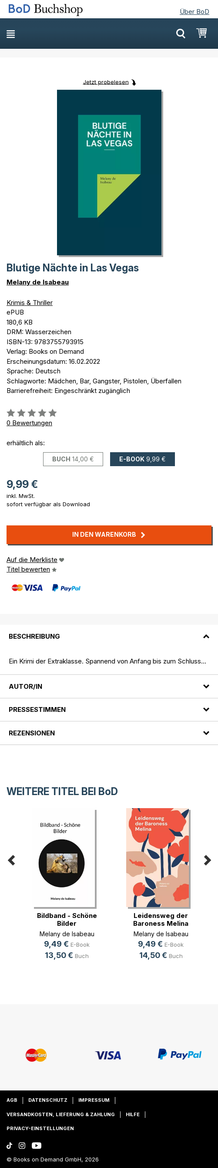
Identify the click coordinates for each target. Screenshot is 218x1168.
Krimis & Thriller (30, 302)
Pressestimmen (37, 709)
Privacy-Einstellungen (40, 1128)
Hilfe (133, 1114)
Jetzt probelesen (106, 81)
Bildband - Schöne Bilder (67, 919)
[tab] (109, 631)
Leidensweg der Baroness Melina (160, 919)
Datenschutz (47, 1100)
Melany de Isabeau (38, 282)
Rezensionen (32, 733)
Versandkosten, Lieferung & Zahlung (61, 1114)
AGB (12, 1100)
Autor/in (25, 686)
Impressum (94, 1100)
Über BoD (194, 11)
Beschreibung (34, 636)
